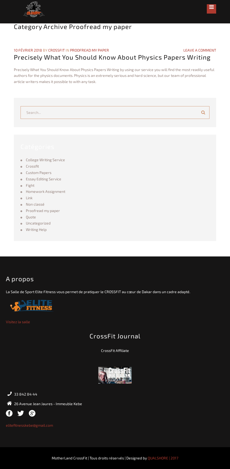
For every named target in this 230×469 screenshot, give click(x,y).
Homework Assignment (45, 191)
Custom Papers (38, 172)
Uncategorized (38, 223)
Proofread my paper (89, 50)
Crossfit (32, 166)
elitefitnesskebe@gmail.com (29, 425)
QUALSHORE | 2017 (163, 458)
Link (29, 198)
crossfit (56, 50)
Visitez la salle (18, 321)
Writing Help (36, 229)
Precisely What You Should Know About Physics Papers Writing (112, 57)
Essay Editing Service (43, 179)
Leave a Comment (199, 50)
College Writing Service (45, 159)
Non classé (35, 204)
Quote (31, 217)
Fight (30, 185)
